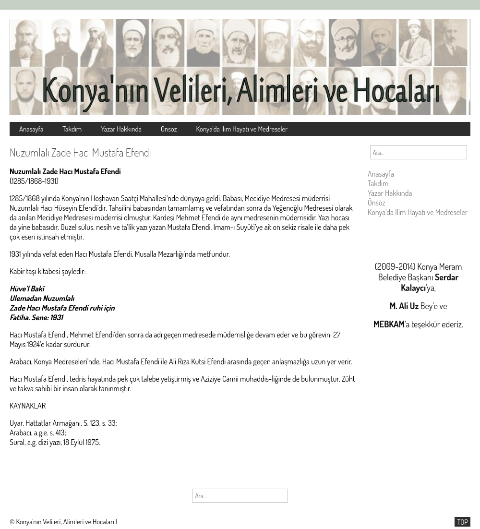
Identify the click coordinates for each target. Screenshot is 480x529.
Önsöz (169, 128)
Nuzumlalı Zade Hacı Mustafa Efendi (80, 152)
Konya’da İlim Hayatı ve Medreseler (242, 128)
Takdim (72, 128)
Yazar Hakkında (121, 128)
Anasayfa (31, 128)
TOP (462, 521)
